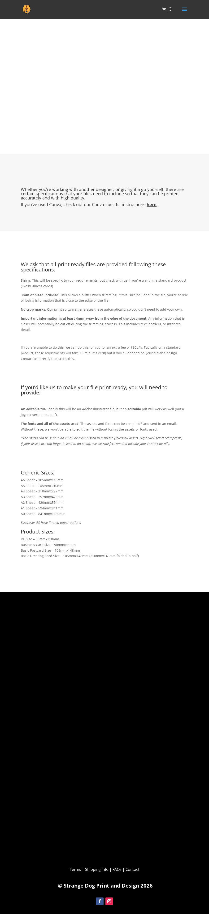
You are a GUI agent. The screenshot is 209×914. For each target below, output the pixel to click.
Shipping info (97, 869)
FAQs (117, 869)
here (152, 204)
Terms (76, 869)
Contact (132, 869)
